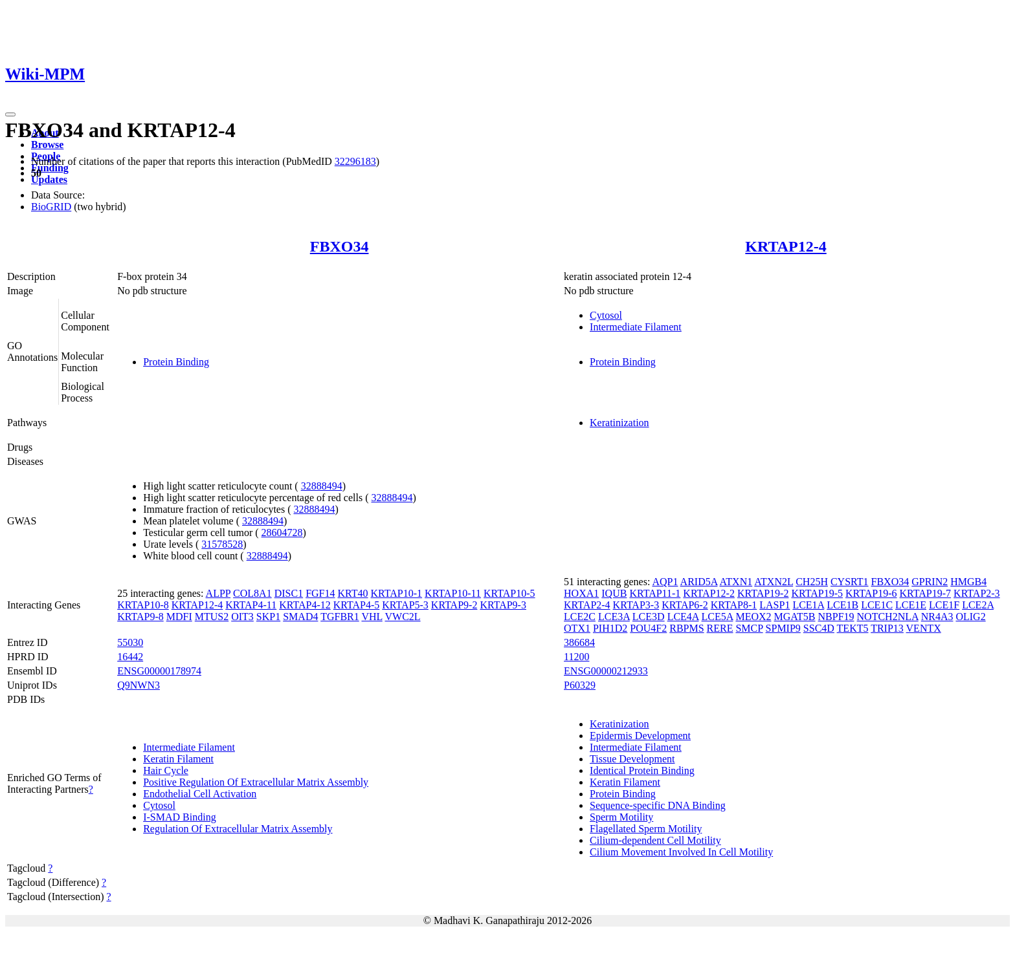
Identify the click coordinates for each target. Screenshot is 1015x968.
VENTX (923, 628)
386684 (579, 642)
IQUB (614, 593)
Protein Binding (176, 361)
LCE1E (910, 604)
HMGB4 (968, 581)
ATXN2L (773, 581)
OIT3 (242, 616)
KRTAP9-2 (454, 604)
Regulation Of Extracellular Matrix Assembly (237, 828)
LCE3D (648, 616)
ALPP (218, 593)
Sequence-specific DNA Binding (658, 805)
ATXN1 (736, 581)
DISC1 (288, 593)
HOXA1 (581, 593)
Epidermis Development (640, 735)
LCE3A (614, 616)
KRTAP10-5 (509, 593)
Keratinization (619, 422)
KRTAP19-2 (763, 593)
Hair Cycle (165, 770)
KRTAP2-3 (977, 593)
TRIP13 (887, 628)
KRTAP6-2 (685, 604)
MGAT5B (795, 616)
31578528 (222, 544)
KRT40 (352, 593)
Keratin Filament (178, 758)
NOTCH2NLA (888, 616)
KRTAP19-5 (817, 593)
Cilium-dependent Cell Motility (655, 840)
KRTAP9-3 (503, 604)
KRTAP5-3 (405, 604)
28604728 (282, 532)
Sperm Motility (621, 817)
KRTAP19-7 (926, 593)
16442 (130, 656)
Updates (49, 179)
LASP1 (774, 604)
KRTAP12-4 (785, 246)
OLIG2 (970, 616)
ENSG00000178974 (159, 670)
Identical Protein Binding (642, 770)
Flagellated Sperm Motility (646, 828)
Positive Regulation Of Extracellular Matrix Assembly (255, 782)
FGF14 (320, 593)
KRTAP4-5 (356, 604)
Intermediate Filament (636, 326)
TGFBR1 (339, 616)
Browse (47, 144)
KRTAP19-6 (871, 593)
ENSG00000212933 (606, 670)
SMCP (749, 628)
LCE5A (717, 616)
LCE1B (842, 604)
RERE (720, 628)
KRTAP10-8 (143, 604)
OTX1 (577, 628)
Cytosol (606, 315)
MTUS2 (212, 616)
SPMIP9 (783, 628)
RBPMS (686, 628)
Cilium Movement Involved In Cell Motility (681, 851)
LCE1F (944, 604)
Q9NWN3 (138, 685)
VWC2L (402, 616)
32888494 (321, 485)
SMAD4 (300, 616)
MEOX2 (753, 616)
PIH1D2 (610, 628)
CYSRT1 (850, 581)
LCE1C (877, 604)
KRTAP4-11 (250, 604)
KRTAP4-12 (305, 604)
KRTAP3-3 (636, 604)
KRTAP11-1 (654, 593)
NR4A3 (937, 616)
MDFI (179, 616)
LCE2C (580, 616)
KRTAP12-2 (709, 593)
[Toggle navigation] (10, 114)
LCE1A (808, 604)
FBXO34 (339, 246)
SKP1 (268, 616)
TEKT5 (853, 628)
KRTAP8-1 (734, 604)
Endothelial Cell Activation (199, 793)
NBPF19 (836, 616)
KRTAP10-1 (397, 593)
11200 (576, 656)
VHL (371, 616)
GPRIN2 (929, 581)
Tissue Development (632, 758)
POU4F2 (648, 628)
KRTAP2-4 (587, 604)
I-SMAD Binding (179, 817)
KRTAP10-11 (453, 593)
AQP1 (665, 581)
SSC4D (818, 628)
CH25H (812, 581)
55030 (130, 642)
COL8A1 (252, 593)
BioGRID (51, 206)
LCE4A (683, 616)
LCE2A (978, 604)
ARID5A (699, 581)
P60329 (580, 685)
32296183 (355, 161)
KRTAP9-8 (140, 616)
